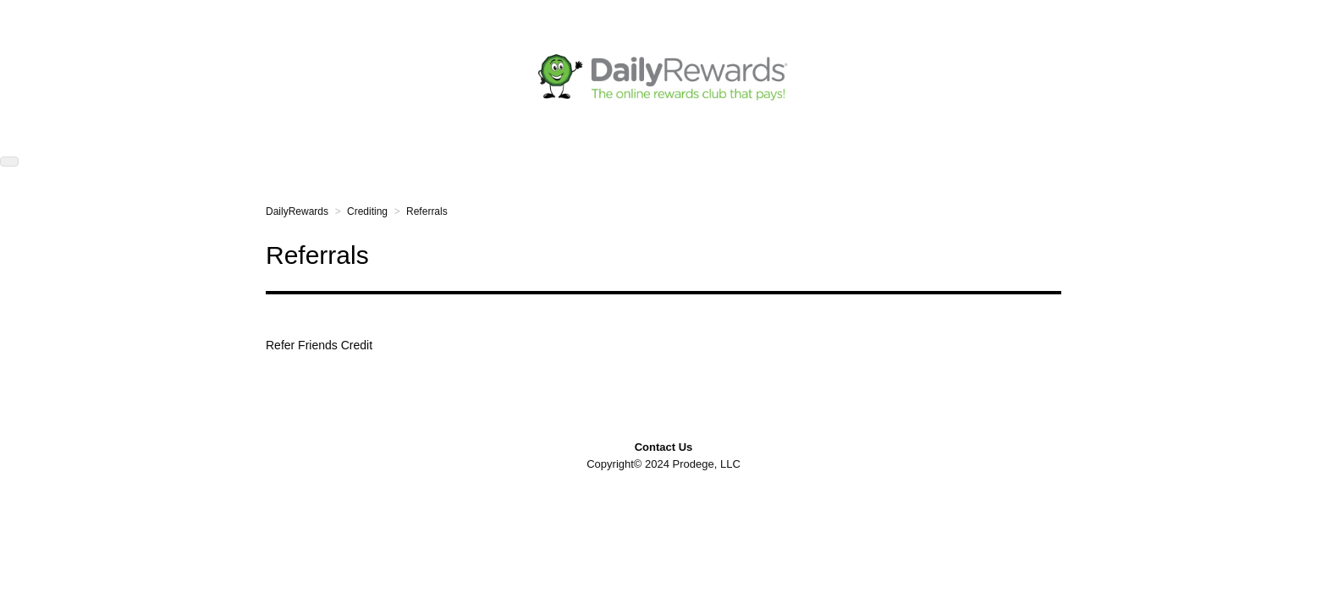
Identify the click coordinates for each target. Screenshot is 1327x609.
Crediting (367, 211)
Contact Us (664, 447)
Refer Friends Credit (319, 345)
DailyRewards (297, 211)
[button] (9, 161)
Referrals (427, 211)
